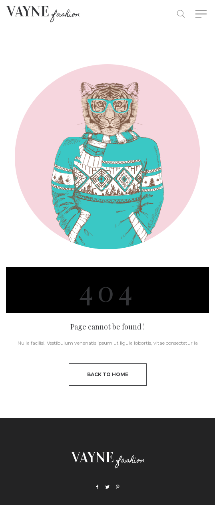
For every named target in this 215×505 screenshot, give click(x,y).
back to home (107, 374)
